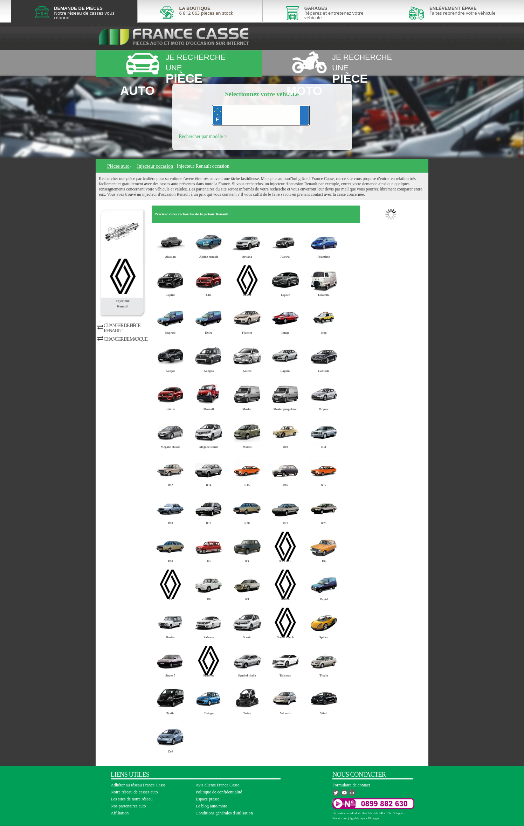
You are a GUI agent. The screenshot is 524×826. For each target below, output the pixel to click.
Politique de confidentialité (219, 792)
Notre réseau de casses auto (134, 792)
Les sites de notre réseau (132, 799)
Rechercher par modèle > (203, 136)
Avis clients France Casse (218, 785)
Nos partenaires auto (128, 806)
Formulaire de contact (351, 785)
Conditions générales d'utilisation (224, 813)
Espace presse (208, 799)
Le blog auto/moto (211, 806)
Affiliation (120, 813)
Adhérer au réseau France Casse (138, 785)
